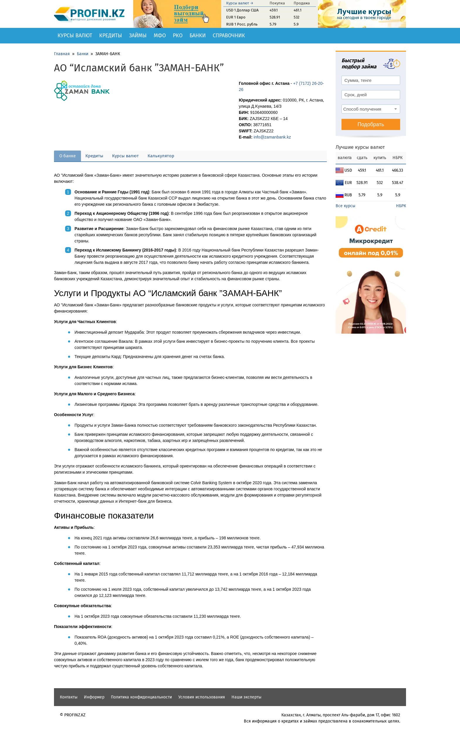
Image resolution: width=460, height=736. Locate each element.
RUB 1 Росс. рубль (242, 24)
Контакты (68, 697)
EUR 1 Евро (236, 17)
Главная (62, 53)
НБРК (401, 205)
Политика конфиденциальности (141, 697)
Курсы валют (75, 35)
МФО (160, 35)
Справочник (229, 35)
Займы (138, 35)
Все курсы (345, 205)
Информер (94, 697)
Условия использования (201, 697)
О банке (67, 155)
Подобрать (371, 124)
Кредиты (110, 35)
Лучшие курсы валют (360, 147)
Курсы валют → (239, 3)
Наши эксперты (246, 697)
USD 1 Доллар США (242, 10)
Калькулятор (161, 155)
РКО (177, 35)
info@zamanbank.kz (272, 137)
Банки (198, 35)
